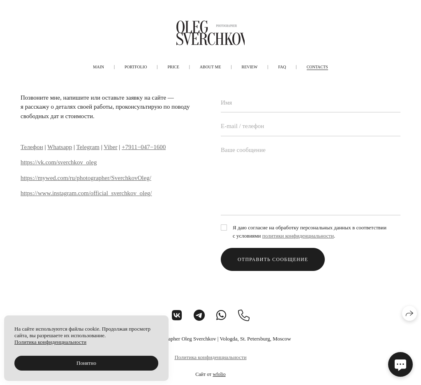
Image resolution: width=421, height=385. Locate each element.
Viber (110, 147)
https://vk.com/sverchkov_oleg (59, 162)
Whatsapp (59, 147)
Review (250, 67)
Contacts (317, 67)
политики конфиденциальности (298, 236)
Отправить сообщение (273, 259)
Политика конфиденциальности (210, 357)
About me (210, 67)
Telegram (87, 147)
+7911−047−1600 (144, 147)
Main (98, 67)
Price (173, 67)
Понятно (86, 363)
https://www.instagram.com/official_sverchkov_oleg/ (86, 193)
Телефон (32, 147)
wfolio (219, 374)
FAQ (282, 67)
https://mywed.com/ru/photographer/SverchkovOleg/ (86, 178)
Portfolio (136, 67)
